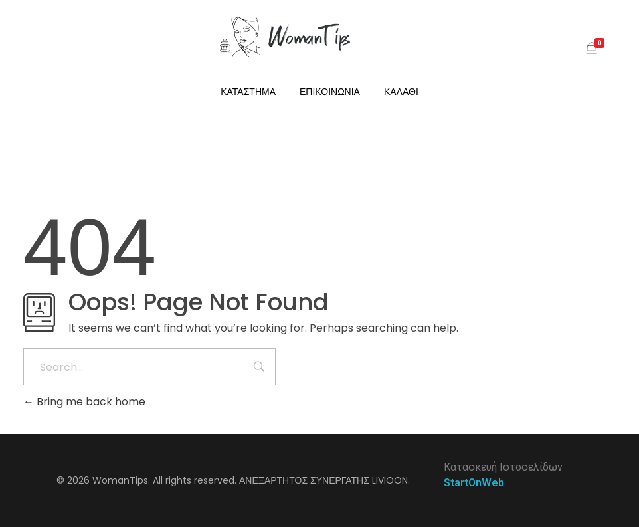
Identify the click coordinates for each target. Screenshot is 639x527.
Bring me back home (84, 401)
